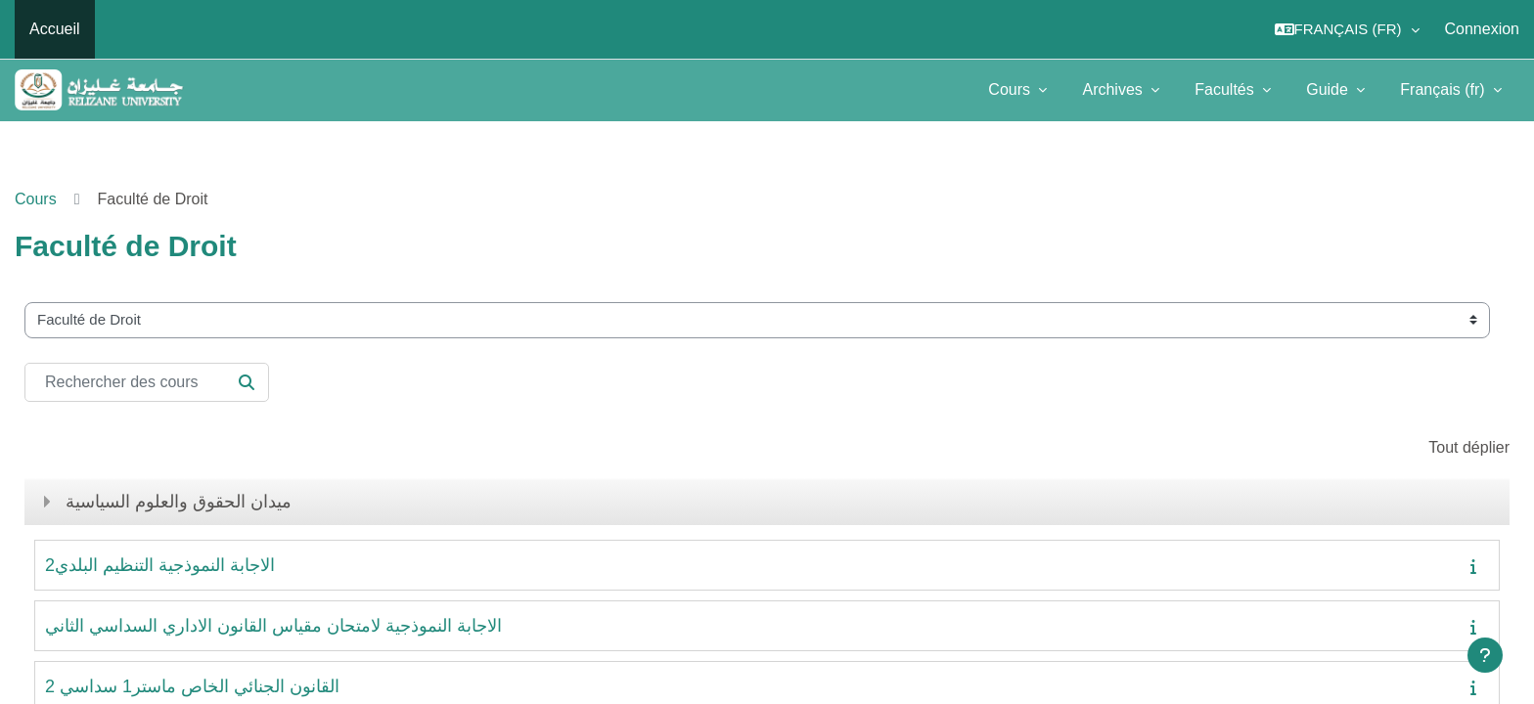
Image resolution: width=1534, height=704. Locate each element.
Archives (1114, 89)
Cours (1011, 89)
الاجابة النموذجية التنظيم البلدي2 (160, 565)
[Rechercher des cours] (146, 382)
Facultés (1226, 89)
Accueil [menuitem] (54, 29)
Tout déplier (1469, 447)
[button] (1347, 29)
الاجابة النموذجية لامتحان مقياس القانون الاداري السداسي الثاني (273, 626)
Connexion (1482, 29)
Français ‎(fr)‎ (1444, 89)
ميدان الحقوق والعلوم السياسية (179, 501)
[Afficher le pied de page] (1485, 655)
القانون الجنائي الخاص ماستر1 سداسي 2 (192, 686)
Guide (1329, 89)
